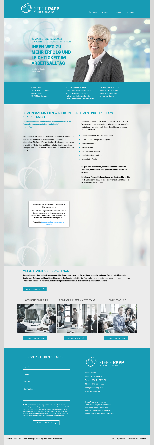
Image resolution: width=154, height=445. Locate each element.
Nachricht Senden (44, 423)
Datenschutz (133, 439)
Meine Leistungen (33, 289)
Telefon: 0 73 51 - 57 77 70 (109, 88)
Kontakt (143, 439)
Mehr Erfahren (33, 338)
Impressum (120, 439)
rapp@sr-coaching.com (108, 93)
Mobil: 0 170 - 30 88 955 (109, 91)
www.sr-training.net (107, 96)
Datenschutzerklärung (57, 415)
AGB (112, 439)
